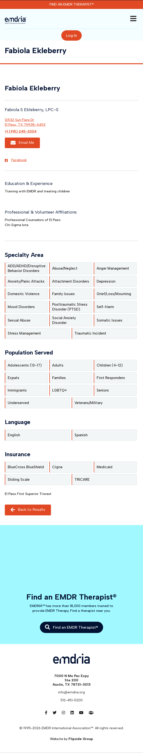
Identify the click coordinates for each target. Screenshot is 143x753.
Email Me (22, 142)
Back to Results (28, 509)
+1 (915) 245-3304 (21, 131)
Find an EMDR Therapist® (72, 4)
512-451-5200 (72, 700)
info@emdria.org (71, 692)
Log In (71, 35)
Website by (71, 739)
